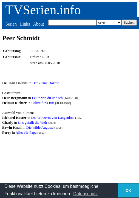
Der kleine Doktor (45, 83)
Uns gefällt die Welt (32, 122)
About (38, 24)
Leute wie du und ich (47, 98)
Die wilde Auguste (39, 127)
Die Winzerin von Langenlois (52, 118)
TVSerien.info (43, 9)
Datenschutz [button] (85, 193)
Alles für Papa (26, 132)
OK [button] (129, 190)
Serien (11, 24)
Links (25, 24)
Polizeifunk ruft (42, 103)
